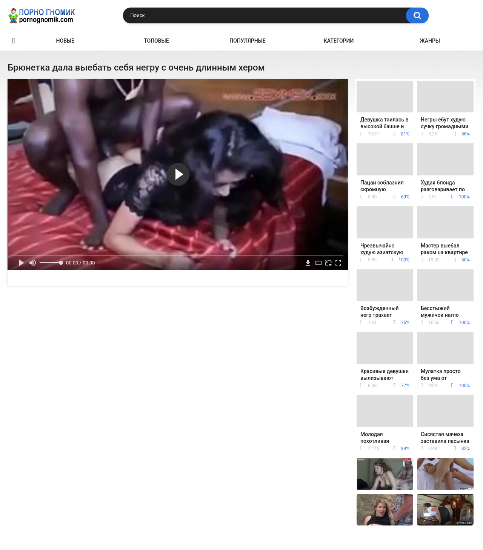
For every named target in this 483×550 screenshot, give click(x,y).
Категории (339, 41)
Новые (65, 41)
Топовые (156, 41)
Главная (14, 41)
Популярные (247, 41)
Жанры (430, 41)
